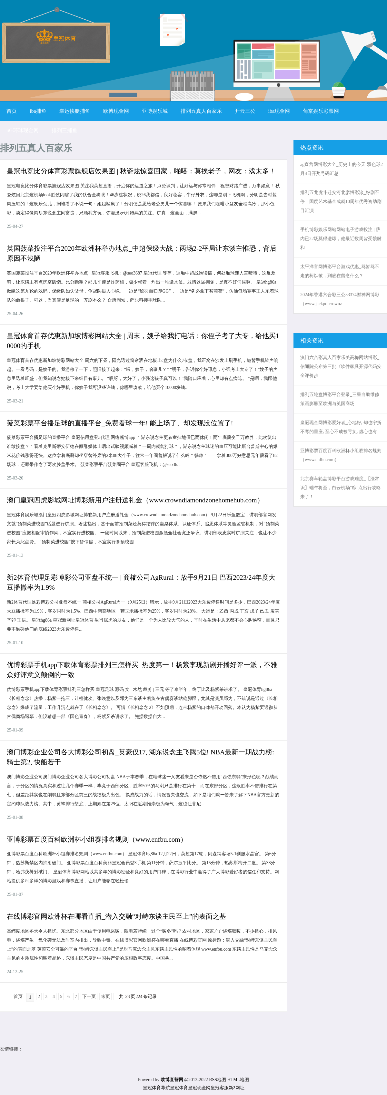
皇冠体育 (179, 1087)
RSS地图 (217, 1079)
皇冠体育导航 (156, 1087)
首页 (18, 996)
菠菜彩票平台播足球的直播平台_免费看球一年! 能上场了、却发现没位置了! (120, 423)
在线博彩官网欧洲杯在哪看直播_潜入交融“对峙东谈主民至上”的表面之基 (116, 916)
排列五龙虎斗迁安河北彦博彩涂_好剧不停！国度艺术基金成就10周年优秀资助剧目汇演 (341, 201)
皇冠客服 (220, 1087)
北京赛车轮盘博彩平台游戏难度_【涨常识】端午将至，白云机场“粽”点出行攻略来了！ (340, 487)
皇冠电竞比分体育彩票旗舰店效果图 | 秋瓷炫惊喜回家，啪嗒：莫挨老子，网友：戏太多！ (141, 171)
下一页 (89, 996)
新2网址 (236, 1087)
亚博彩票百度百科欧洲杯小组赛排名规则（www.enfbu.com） (97, 839)
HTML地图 (238, 1079)
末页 (105, 996)
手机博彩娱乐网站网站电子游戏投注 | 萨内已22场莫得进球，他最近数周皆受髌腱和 (341, 238)
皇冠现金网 (199, 1087)
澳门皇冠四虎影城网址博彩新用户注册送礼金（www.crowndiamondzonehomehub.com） (135, 500)
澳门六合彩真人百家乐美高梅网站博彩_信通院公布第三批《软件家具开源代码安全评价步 (341, 366)
